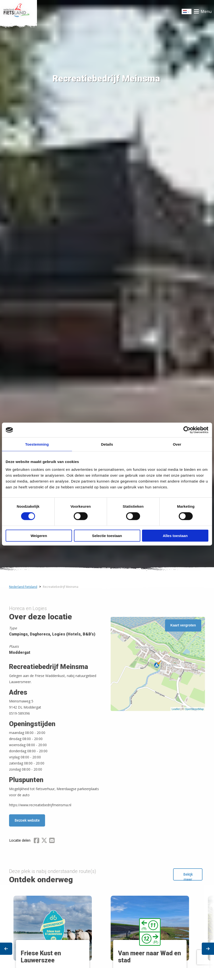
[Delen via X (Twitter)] (44, 841)
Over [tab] (177, 444)
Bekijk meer (188, 876)
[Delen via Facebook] (36, 841)
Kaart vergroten (183, 625)
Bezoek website (27, 820)
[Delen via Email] (52, 841)
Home (18, 11)
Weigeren (39, 535)
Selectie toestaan (107, 535)
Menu (206, 11)
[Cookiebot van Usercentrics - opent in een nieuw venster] (187, 430)
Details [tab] (107, 444)
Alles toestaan (175, 535)
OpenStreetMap (194, 709)
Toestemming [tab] (37, 444)
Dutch (187, 12)
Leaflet (176, 709)
